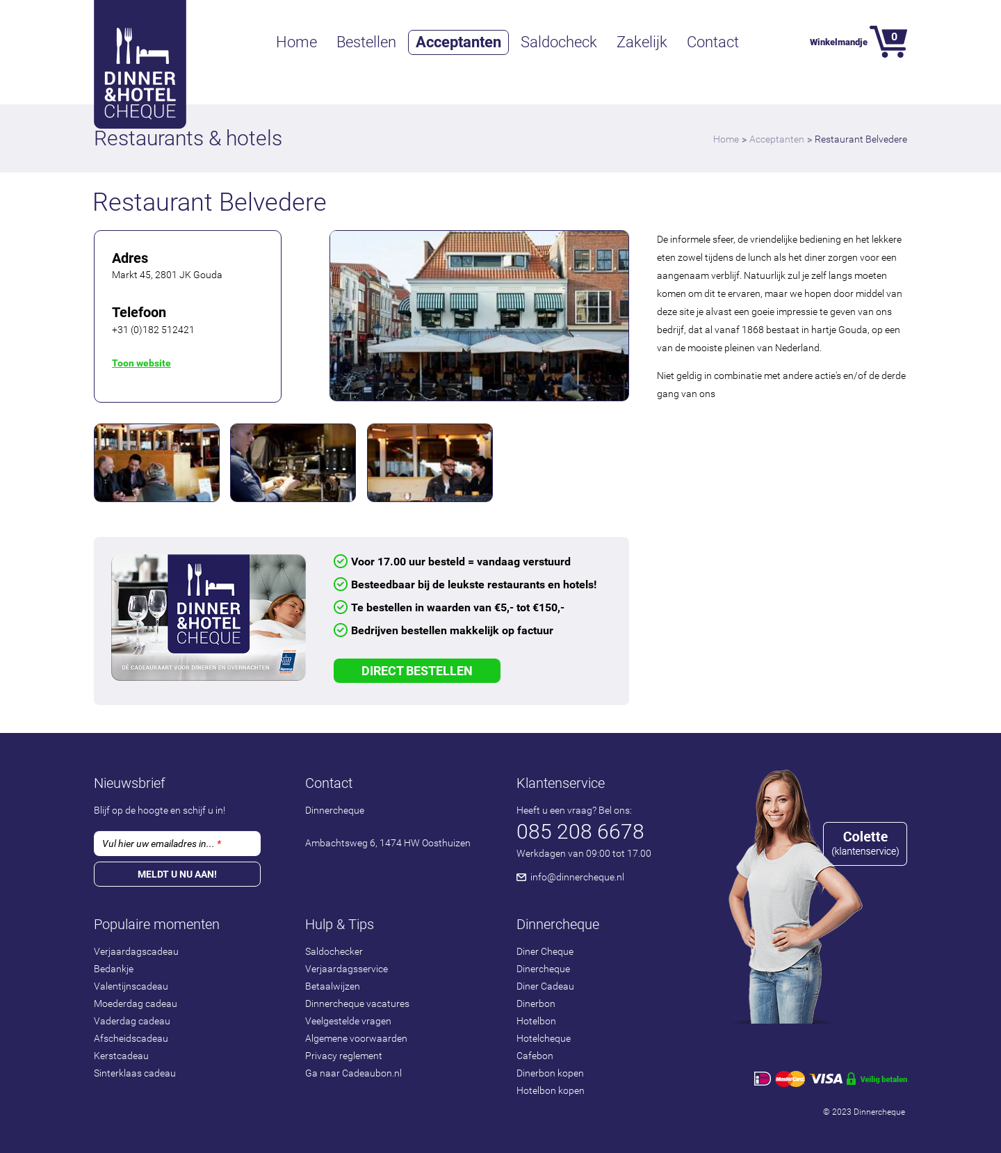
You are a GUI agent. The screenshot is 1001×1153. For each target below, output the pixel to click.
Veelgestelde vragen (348, 1020)
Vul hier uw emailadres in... (161, 843)
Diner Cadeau (545, 986)
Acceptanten (458, 42)
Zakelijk (642, 42)
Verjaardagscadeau (136, 951)
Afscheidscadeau (131, 1038)
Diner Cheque (544, 951)
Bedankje (113, 968)
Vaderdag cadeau (132, 1020)
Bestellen (366, 42)
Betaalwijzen (332, 986)
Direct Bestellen (417, 670)
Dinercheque (543, 968)
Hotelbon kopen (550, 1090)
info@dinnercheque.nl (577, 876)
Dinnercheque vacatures (357, 1003)
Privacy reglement (343, 1055)
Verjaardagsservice (346, 968)
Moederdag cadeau (135, 1003)
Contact (713, 42)
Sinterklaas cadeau (135, 1073)
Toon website (141, 363)
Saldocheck (559, 42)
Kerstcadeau (121, 1055)
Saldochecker (334, 951)
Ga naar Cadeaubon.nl (353, 1073)
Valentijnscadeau (131, 986)
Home (296, 42)
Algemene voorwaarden (356, 1038)
